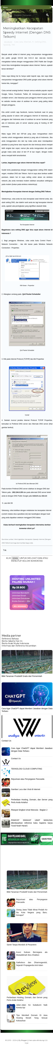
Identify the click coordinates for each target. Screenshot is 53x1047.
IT (33, 42)
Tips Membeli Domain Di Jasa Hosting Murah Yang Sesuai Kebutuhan (31, 1018)
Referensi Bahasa (10, 638)
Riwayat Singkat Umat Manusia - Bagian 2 (29, 810)
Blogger (24, 1040)
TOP (26, 1043)
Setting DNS (40, 42)
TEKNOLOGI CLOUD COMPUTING (26, 769)
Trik (13, 45)
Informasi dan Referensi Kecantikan (19, 645)
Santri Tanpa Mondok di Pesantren (22, 945)
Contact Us (6, 741)
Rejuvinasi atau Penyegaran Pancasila (27, 779)
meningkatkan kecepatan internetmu (29, 525)
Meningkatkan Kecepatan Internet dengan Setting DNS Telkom (26, 192)
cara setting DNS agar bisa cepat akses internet (30, 230)
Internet (27, 42)
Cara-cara (18, 42)
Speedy (7, 45)
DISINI (15, 558)
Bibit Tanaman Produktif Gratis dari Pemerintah (22, 676)
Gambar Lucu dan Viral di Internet (25, 789)
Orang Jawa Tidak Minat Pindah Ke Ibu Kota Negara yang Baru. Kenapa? (31, 912)
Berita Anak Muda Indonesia (15, 643)
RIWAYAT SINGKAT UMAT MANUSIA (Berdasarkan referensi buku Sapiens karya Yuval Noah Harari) (32, 823)
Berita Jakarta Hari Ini (12, 641)
